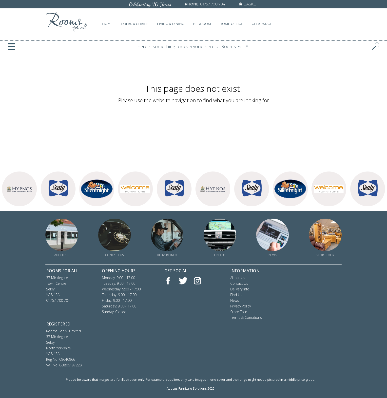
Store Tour (238, 311)
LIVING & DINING (170, 24)
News (234, 300)
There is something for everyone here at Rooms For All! (193, 46)
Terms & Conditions (246, 317)
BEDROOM (202, 24)
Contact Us (239, 283)
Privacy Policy (240, 306)
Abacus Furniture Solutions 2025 (190, 388)
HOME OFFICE (231, 24)
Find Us (236, 294)
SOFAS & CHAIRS (135, 24)
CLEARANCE (262, 24)
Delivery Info (239, 289)
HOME (107, 24)
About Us (237, 277)
